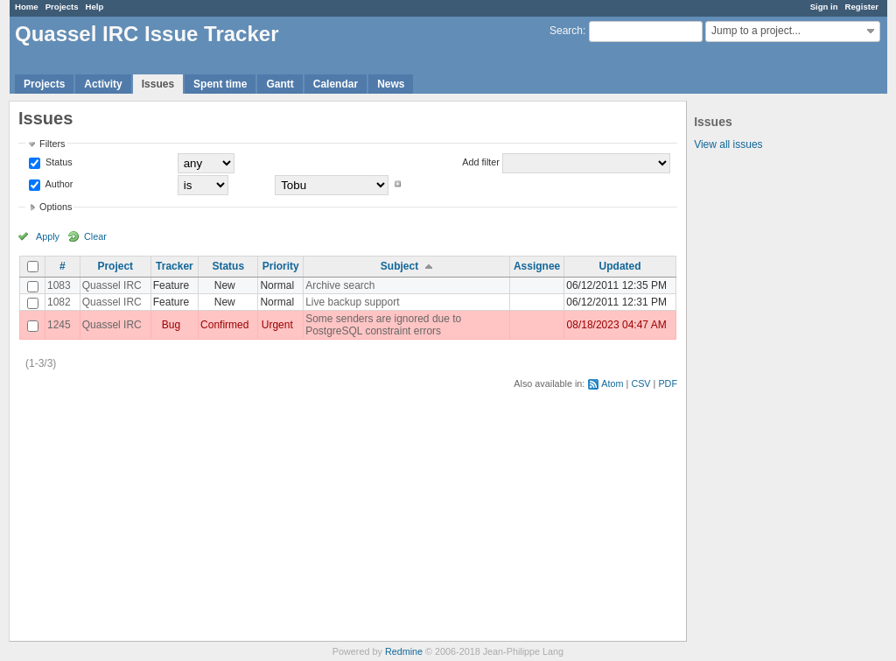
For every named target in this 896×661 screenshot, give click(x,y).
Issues (158, 84)
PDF (667, 383)
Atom (612, 383)
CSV (640, 383)
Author (58, 184)
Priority (280, 266)
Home (26, 6)
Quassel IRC (112, 285)
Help (95, 6)
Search (566, 31)
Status (58, 162)
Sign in (824, 6)
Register (861, 6)
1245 (59, 325)
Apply (48, 236)
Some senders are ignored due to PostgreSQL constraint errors (383, 325)
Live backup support (352, 302)
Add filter (481, 162)
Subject (399, 266)
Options (55, 206)
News (390, 84)
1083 (59, 285)
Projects (62, 6)
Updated (620, 266)
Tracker (174, 266)
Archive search (339, 285)
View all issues (728, 144)
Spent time (220, 84)
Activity (103, 84)
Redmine (404, 651)
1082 (59, 302)
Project (115, 266)
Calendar (335, 84)
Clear (95, 236)
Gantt (279, 84)
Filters (52, 143)
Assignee (537, 266)
